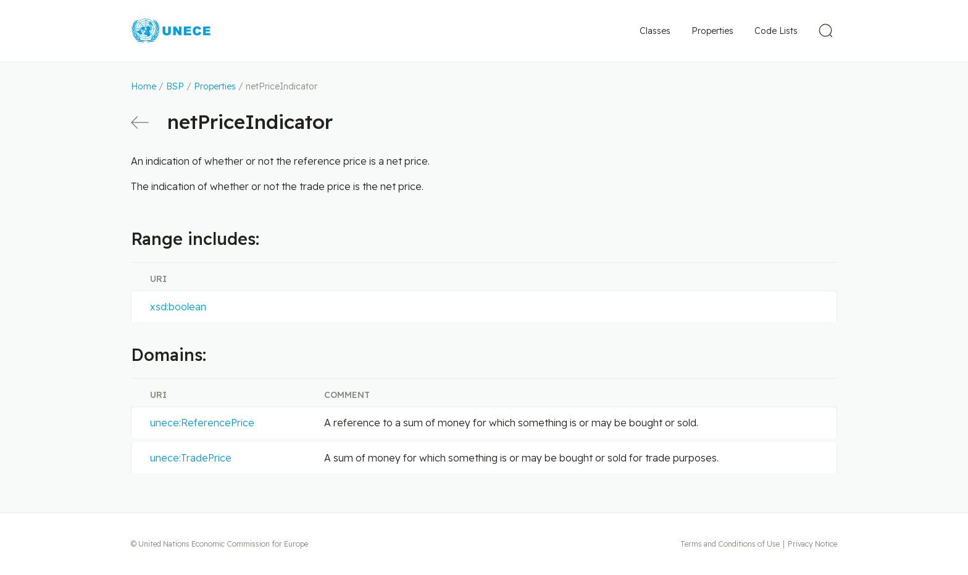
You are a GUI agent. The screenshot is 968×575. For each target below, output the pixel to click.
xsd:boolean (178, 306)
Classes (655, 30)
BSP (175, 86)
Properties (712, 30)
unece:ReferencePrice (202, 422)
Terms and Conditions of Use (730, 543)
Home (143, 86)
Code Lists (776, 30)
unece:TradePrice (191, 458)
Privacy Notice (812, 543)
